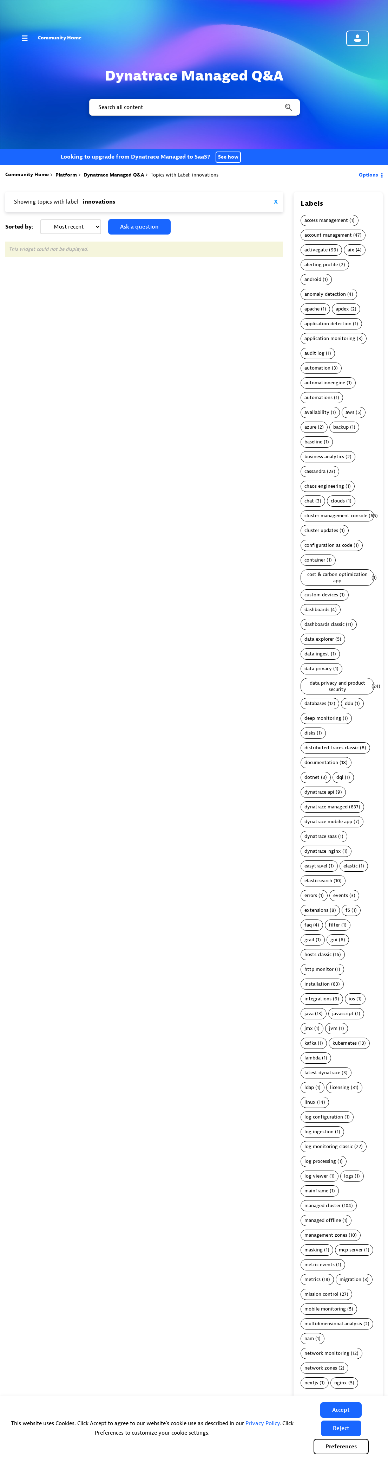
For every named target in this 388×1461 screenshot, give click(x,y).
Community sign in (357, 38)
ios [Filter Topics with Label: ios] (352, 999)
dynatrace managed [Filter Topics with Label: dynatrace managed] (326, 807)
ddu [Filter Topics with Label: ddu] (349, 703)
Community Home (59, 38)
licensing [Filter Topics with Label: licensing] (339, 1087)
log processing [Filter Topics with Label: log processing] (320, 1161)
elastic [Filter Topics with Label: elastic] (350, 866)
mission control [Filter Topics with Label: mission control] (321, 1294)
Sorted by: (19, 226)
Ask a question (139, 226)
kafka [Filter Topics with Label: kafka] (310, 1043)
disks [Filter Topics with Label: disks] (309, 733)
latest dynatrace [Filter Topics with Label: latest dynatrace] (322, 1073)
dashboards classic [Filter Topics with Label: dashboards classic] (324, 624)
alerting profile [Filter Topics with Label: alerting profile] (321, 265)
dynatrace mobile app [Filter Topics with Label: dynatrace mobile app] (328, 822)
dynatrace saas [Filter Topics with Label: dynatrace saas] (320, 836)
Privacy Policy (262, 1423)
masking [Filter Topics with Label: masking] (313, 1250)
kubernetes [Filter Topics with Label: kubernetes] (345, 1043)
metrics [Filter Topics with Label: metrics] (312, 1279)
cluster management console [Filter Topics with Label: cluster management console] (335, 516)
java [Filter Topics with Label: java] (309, 1014)
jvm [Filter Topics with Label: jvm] (333, 1028)
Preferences (341, 1446)
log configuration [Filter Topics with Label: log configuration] (323, 1117)
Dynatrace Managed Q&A (114, 175)
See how (228, 157)
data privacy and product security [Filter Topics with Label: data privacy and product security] (337, 686)
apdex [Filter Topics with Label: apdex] (342, 309)
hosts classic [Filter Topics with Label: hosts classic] (317, 954)
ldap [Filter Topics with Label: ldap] (309, 1087)
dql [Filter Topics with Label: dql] (339, 777)
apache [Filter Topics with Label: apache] (312, 309)
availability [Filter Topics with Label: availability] (316, 412)
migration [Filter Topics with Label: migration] (350, 1279)
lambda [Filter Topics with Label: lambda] (312, 1058)
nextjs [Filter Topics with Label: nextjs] (311, 1383)
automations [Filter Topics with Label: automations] (318, 398)
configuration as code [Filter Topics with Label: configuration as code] (328, 545)
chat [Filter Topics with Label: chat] (309, 501)
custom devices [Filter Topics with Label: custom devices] (321, 595)
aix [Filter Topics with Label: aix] (351, 250)
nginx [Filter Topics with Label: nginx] (340, 1383)
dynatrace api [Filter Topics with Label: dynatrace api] (319, 792)
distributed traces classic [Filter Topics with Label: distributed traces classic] (331, 748)
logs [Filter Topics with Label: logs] (348, 1176)
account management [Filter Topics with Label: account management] (328, 235)
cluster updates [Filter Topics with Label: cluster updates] (321, 530)
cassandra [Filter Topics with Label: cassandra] (314, 471)
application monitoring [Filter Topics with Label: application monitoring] (329, 338)
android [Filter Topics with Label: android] (312, 279)
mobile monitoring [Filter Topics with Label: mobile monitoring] (325, 1309)
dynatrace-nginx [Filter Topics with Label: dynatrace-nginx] (322, 851)
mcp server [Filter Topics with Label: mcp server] (351, 1250)
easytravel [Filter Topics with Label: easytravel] (315, 866)
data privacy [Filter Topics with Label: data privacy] (318, 669)
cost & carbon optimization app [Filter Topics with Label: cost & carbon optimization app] (337, 577)
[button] (341, 1410)
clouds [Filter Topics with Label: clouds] (338, 501)
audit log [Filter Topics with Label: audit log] (314, 353)
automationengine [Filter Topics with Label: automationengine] (324, 383)
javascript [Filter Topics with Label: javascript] (343, 1014)
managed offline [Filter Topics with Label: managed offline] (322, 1220)
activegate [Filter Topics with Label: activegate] (316, 250)
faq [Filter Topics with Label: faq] (308, 925)
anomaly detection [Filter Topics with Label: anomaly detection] (325, 294)
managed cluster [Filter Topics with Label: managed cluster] (322, 1206)
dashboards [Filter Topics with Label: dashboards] (316, 610)
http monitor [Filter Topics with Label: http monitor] (319, 969)
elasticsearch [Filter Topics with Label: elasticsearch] (318, 881)
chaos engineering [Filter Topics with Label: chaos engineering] (324, 486)
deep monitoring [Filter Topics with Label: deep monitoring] (322, 718)
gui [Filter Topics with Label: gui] (333, 940)
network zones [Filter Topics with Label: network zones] (320, 1368)
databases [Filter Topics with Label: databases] (315, 703)
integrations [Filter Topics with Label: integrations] (317, 999)
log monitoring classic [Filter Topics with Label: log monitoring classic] (328, 1146)
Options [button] (368, 175)
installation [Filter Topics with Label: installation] (317, 984)
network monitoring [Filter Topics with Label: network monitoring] (326, 1353)
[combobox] (194, 107)
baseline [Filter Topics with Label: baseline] (313, 442)
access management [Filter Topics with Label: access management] (326, 220)
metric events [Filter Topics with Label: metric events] (319, 1265)
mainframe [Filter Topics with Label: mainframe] (316, 1191)
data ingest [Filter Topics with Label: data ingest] (316, 654)
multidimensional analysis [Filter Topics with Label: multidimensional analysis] (333, 1324)
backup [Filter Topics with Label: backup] (341, 427)
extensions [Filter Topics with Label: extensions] (316, 910)
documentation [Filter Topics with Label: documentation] (321, 762)
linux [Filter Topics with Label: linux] (310, 1102)
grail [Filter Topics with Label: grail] (309, 940)
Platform (66, 175)
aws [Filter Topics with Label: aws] (350, 412)
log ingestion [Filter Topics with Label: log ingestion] (319, 1132)
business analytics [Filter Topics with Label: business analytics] (324, 457)
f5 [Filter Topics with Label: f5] (348, 910)
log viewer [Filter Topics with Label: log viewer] (316, 1176)
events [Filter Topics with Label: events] (340, 895)
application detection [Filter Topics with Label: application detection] (327, 324)
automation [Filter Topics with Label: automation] (317, 368)
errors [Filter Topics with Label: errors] (310, 895)
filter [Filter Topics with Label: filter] (334, 925)
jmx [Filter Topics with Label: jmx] (308, 1028)
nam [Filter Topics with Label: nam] (309, 1338)
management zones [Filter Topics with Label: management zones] (325, 1235)
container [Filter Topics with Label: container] (314, 560)
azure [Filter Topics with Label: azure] (310, 427)
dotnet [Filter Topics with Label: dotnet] (312, 777)
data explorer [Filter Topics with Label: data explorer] (319, 639)
